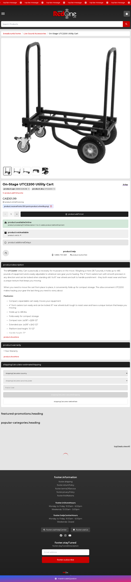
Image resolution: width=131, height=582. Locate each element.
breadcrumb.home (12, 33)
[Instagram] (65, 535)
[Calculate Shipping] (65, 395)
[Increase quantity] (17, 214)
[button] (3, 14)
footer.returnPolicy (65, 485)
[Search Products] (126, 24)
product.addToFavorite (13, 193)
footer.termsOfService (65, 488)
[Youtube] (70, 535)
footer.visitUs (80, 530)
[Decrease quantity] (5, 214)
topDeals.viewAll (122, 446)
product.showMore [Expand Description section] (11, 337)
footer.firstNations (65, 495)
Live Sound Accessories (35, 33)
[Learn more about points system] (51, 206)
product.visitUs (14, 235)
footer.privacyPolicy (66, 492)
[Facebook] (61, 535)
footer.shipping (65, 481)
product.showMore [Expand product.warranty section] (11, 357)
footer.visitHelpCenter (55, 530)
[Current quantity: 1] (11, 214)
